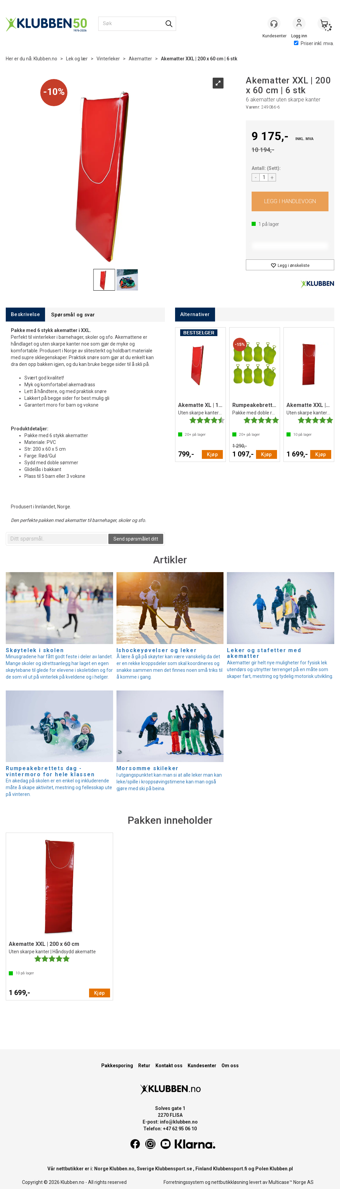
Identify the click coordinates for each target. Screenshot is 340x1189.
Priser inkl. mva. (314, 43)
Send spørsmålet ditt (135, 539)
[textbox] (57, 539)
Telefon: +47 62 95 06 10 (170, 1128)
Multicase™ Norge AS (291, 1182)
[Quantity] (264, 177)
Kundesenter (202, 1065)
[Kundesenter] (273, 23)
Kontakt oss (169, 1065)
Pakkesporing (117, 1065)
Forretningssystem (184, 1182)
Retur (144, 1065)
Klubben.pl (281, 1168)
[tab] (25, 314)
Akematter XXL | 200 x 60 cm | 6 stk (199, 58)
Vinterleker (108, 58)
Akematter (140, 58)
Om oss (230, 1065)
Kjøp (290, 201)
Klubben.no (45, 58)
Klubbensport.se (173, 1168)
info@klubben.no (179, 1122)
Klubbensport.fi (230, 1168)
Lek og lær (77, 58)
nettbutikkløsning (229, 1182)
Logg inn (299, 24)
